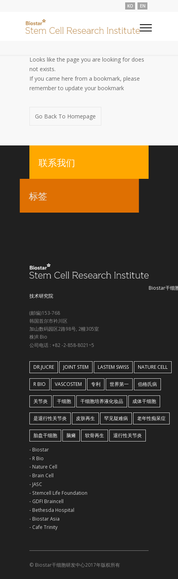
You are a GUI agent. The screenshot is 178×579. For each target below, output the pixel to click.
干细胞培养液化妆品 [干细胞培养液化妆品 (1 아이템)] (101, 401)
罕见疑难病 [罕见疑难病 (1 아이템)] (116, 418)
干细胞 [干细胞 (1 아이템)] (64, 401)
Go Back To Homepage (65, 116)
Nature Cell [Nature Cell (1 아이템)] (153, 367)
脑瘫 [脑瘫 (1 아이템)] (71, 435)
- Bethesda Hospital (51, 510)
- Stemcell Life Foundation (58, 493)
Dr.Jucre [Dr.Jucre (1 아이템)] (43, 367)
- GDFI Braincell (46, 501)
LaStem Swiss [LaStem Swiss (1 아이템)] (113, 367)
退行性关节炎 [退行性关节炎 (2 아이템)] (127, 435)
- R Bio (36, 458)
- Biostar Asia (44, 518)
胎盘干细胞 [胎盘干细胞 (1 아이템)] (45, 435)
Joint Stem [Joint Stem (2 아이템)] (76, 367)
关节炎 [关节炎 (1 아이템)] (40, 401)
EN (142, 6)
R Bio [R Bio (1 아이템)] (39, 384)
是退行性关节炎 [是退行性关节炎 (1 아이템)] (50, 418)
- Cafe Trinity (43, 527)
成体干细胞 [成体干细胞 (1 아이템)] (144, 401)
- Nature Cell (43, 466)
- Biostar (39, 449)
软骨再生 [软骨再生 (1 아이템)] (94, 435)
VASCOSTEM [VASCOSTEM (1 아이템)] (68, 384)
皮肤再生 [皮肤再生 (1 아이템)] (85, 418)
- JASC (35, 484)
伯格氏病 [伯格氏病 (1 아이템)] (147, 384)
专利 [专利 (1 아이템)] (96, 384)
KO (130, 6)
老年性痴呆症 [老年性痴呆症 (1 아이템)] (151, 418)
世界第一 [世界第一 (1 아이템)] (119, 384)
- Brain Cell (41, 475)
